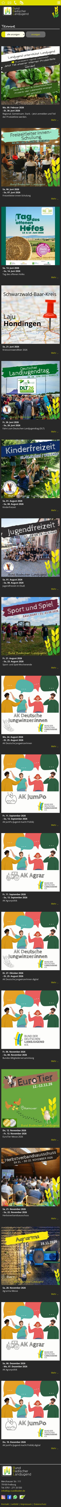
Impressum (26, 1504)
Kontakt (5, 1504)
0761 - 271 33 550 (13, 1487)
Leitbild (14, 1504)
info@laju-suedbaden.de (13, 1490)
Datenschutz (40, 1504)
